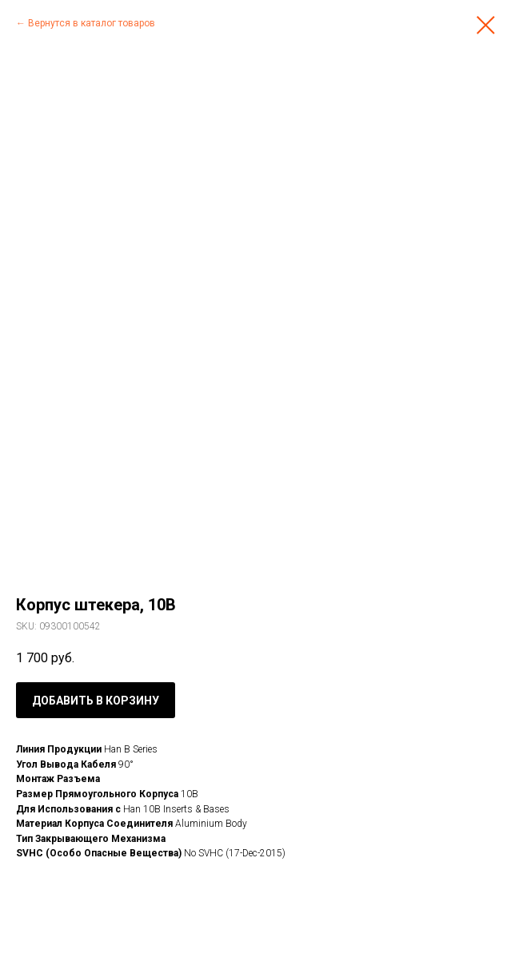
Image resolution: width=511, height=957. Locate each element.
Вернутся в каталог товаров (91, 23)
